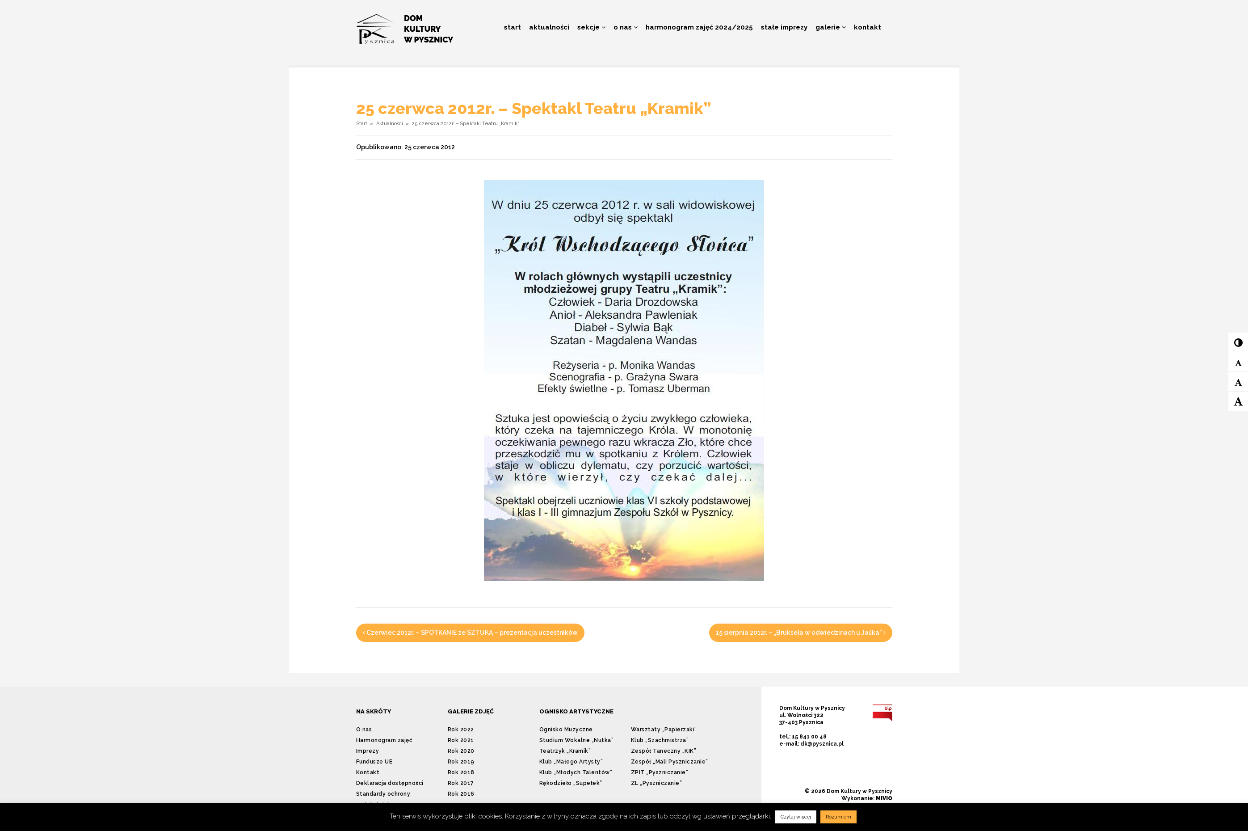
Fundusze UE (374, 762)
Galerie (830, 27)
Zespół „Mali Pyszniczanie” (669, 762)
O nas (625, 27)
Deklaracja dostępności (390, 783)
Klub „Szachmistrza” (660, 740)
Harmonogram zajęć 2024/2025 (699, 27)
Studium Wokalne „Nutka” (576, 740)
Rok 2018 (461, 772)
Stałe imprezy (784, 27)
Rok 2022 (461, 729)
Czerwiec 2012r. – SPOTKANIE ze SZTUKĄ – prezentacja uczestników (470, 632)
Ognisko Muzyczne (566, 729)
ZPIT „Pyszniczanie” (660, 772)
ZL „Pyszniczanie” (656, 783)
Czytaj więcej (796, 817)
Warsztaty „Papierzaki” (664, 729)
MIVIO (884, 798)
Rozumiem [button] (838, 817)
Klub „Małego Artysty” (571, 762)
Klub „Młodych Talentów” (576, 772)
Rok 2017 (461, 783)
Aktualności (549, 27)
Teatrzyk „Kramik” (565, 751)
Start (512, 27)
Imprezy (367, 751)
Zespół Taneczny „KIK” (664, 751)
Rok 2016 (461, 794)
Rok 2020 (461, 751)
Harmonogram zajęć (384, 740)
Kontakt (867, 27)
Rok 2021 (461, 740)
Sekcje (591, 27)
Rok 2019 (461, 762)
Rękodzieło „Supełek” (570, 783)
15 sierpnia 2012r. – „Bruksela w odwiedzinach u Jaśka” (801, 632)
